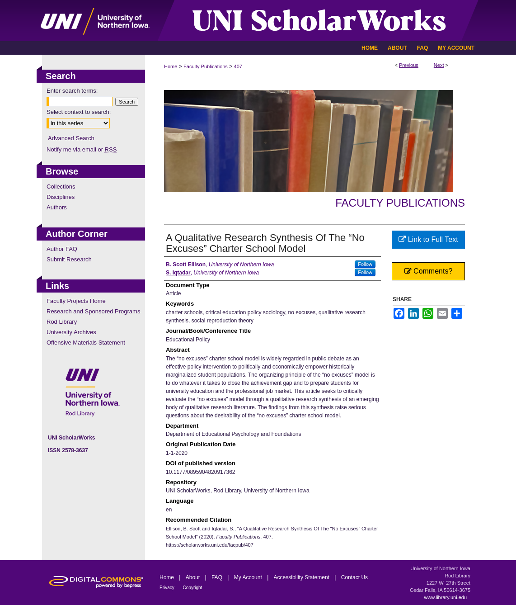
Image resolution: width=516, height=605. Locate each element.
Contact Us (354, 577)
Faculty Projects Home (76, 301)
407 (238, 66)
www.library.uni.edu (445, 597)
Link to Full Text (428, 239)
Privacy (167, 587)
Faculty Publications (205, 66)
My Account (248, 577)
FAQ (217, 577)
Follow (365, 264)
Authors (57, 207)
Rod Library (62, 321)
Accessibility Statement (302, 577)
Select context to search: (79, 112)
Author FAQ (62, 249)
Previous (408, 65)
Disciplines (61, 197)
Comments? (428, 271)
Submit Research (69, 259)
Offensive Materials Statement (86, 342)
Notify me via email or (82, 149)
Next (439, 65)
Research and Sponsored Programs (93, 311)
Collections (61, 186)
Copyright (192, 587)
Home (170, 66)
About (194, 577)
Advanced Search (71, 138)
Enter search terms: (72, 90)
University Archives (71, 332)
